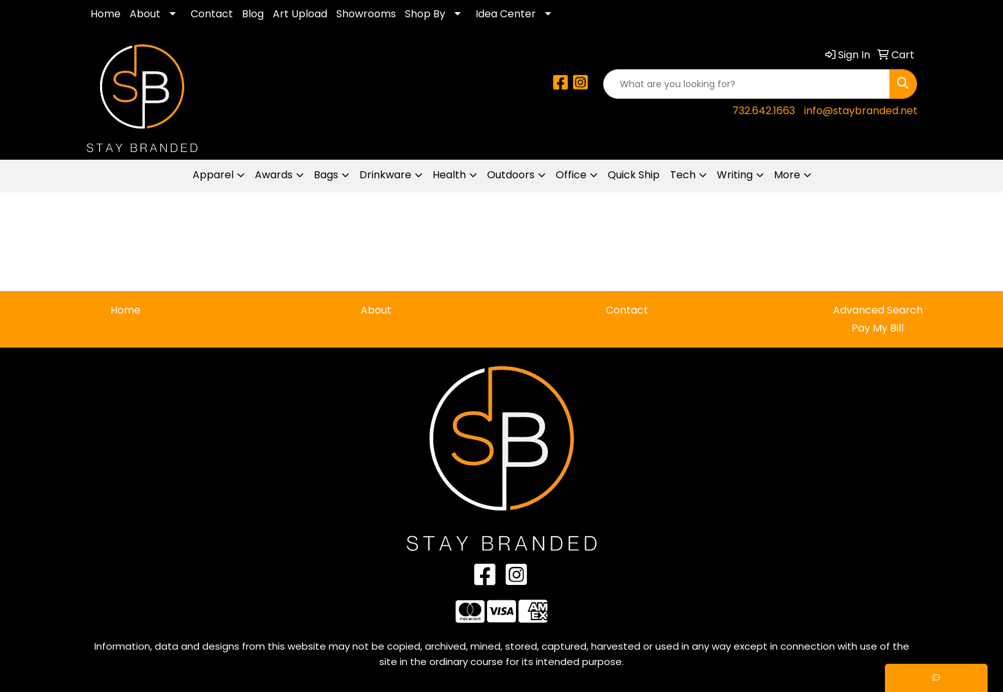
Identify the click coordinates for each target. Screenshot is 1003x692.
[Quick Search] (746, 84)
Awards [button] (274, 174)
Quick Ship (634, 174)
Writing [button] (735, 174)
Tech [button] (683, 174)
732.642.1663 (763, 110)
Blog (253, 13)
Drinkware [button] (385, 174)
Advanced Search (878, 310)
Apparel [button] (213, 174)
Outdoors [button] (511, 174)
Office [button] (571, 174)
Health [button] (449, 174)
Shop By (425, 13)
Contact (212, 13)
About (145, 13)
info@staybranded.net (861, 110)
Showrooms (366, 13)
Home (105, 13)
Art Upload (300, 13)
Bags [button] (326, 174)
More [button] (787, 174)
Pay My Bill (878, 328)
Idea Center (506, 13)
